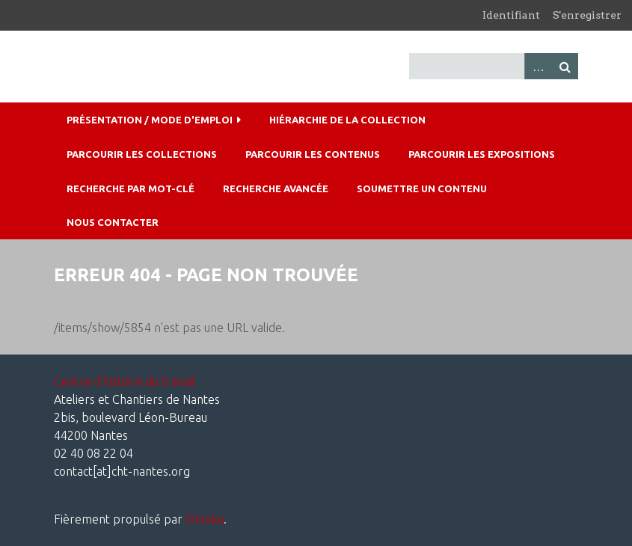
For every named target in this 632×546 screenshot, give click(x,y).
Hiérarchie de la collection (347, 119)
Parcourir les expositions (481, 154)
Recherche (564, 66)
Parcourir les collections (142, 154)
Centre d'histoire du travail (124, 381)
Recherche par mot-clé (130, 188)
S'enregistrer (587, 15)
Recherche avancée (275, 188)
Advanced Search (537, 66)
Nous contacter (113, 222)
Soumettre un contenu (422, 188)
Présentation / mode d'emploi (150, 119)
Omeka (204, 519)
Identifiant (511, 15)
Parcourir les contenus (312, 154)
